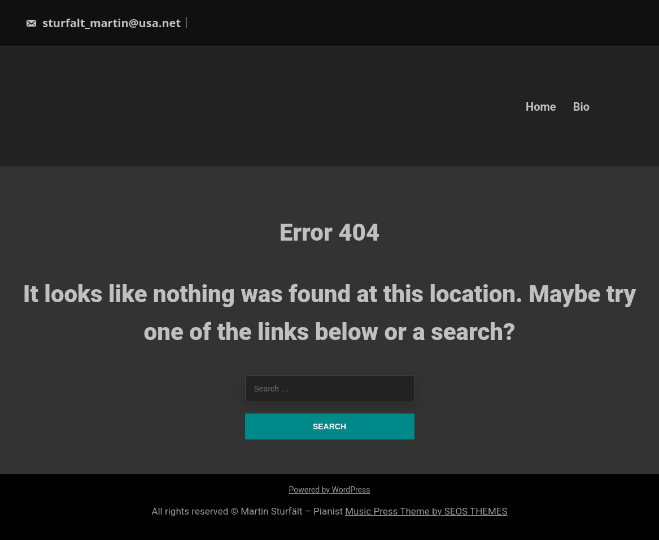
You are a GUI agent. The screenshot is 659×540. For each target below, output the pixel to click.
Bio (581, 106)
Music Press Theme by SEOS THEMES (426, 511)
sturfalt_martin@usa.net (103, 23)
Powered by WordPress (329, 489)
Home (541, 106)
